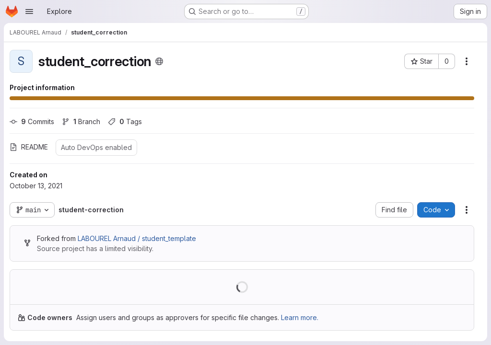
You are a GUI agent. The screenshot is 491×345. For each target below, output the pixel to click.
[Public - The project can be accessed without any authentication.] (159, 61)
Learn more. (299, 317)
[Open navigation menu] (29, 11)
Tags (125, 121)
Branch (81, 121)
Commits (32, 121)
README (29, 147)
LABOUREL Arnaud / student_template (137, 238)
